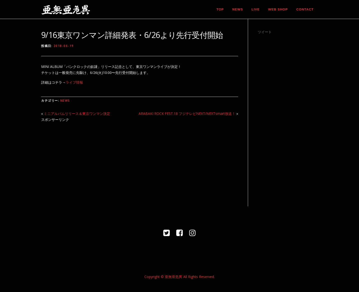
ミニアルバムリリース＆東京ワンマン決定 (77, 113)
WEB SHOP (278, 9)
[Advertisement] (139, 161)
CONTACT (305, 9)
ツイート (265, 31)
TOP (220, 9)
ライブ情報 (74, 82)
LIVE (256, 9)
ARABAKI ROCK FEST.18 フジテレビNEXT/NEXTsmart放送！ (187, 113)
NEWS (237, 9)
